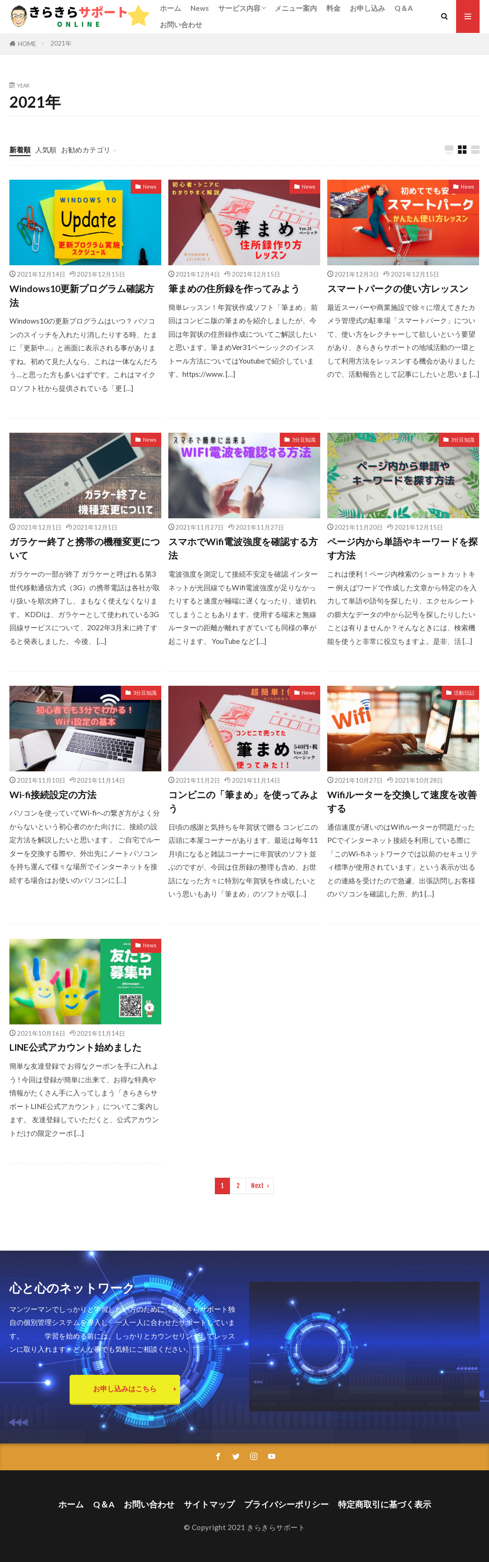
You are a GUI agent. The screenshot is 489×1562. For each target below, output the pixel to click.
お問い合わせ (181, 24)
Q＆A (403, 8)
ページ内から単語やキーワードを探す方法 (402, 548)
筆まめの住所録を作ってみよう (234, 288)
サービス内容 (239, 8)
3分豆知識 (303, 439)
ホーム (170, 8)
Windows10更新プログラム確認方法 (81, 295)
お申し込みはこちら (125, 1388)
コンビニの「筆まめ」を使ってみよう (243, 801)
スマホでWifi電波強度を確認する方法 (243, 548)
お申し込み (367, 8)
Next (257, 1185)
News (199, 8)
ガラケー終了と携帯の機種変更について (84, 548)
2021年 (60, 43)
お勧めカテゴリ (85, 149)
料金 (333, 8)
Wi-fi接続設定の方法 (52, 794)
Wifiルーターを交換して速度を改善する (402, 801)
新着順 (20, 149)
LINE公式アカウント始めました (75, 1047)
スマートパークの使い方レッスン (397, 288)
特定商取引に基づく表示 (384, 1504)
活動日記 (464, 693)
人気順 (45, 149)
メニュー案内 (296, 8)
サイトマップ (209, 1504)
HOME (27, 44)
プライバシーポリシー (286, 1504)
